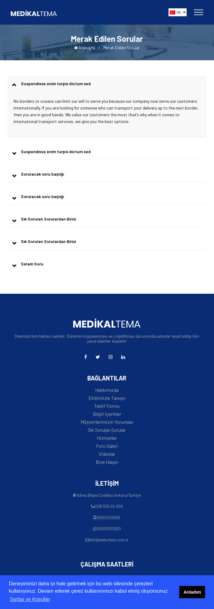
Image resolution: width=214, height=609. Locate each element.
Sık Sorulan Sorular (107, 430)
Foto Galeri (107, 446)
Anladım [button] (192, 592)
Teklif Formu (107, 406)
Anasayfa (84, 47)
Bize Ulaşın (107, 462)
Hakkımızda (107, 390)
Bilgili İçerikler (107, 414)
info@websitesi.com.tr (109, 539)
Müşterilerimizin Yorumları (107, 422)
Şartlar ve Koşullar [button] (30, 599)
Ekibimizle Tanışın (107, 398)
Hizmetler (107, 438)
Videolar (107, 454)
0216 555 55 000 (108, 506)
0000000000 (108, 517)
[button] (177, 12)
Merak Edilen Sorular (121, 47)
